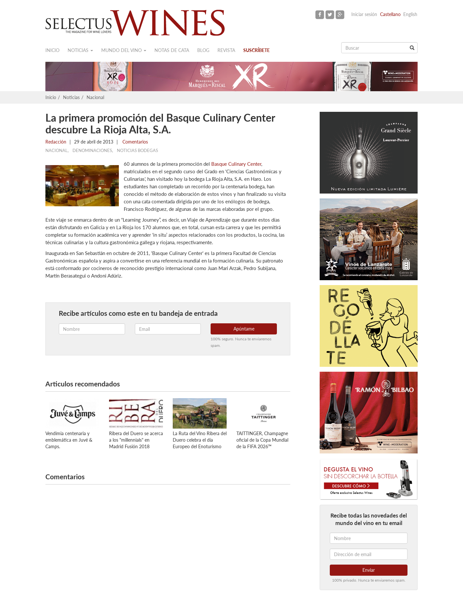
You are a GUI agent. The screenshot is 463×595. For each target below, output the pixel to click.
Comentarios (134, 141)
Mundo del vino (123, 50)
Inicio (52, 50)
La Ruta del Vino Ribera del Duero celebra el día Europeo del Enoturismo (200, 440)
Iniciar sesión (364, 14)
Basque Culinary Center (236, 164)
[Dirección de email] (368, 554)
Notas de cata (171, 50)
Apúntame (243, 329)
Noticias (80, 50)
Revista (226, 50)
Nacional (95, 97)
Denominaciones (92, 150)
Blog (203, 50)
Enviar (368, 570)
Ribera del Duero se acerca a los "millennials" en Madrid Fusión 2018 (136, 440)
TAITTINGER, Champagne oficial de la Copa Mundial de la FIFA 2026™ (262, 440)
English (410, 14)
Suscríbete (256, 50)
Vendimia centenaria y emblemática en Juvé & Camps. (68, 440)
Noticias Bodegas (137, 150)
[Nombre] (368, 538)
